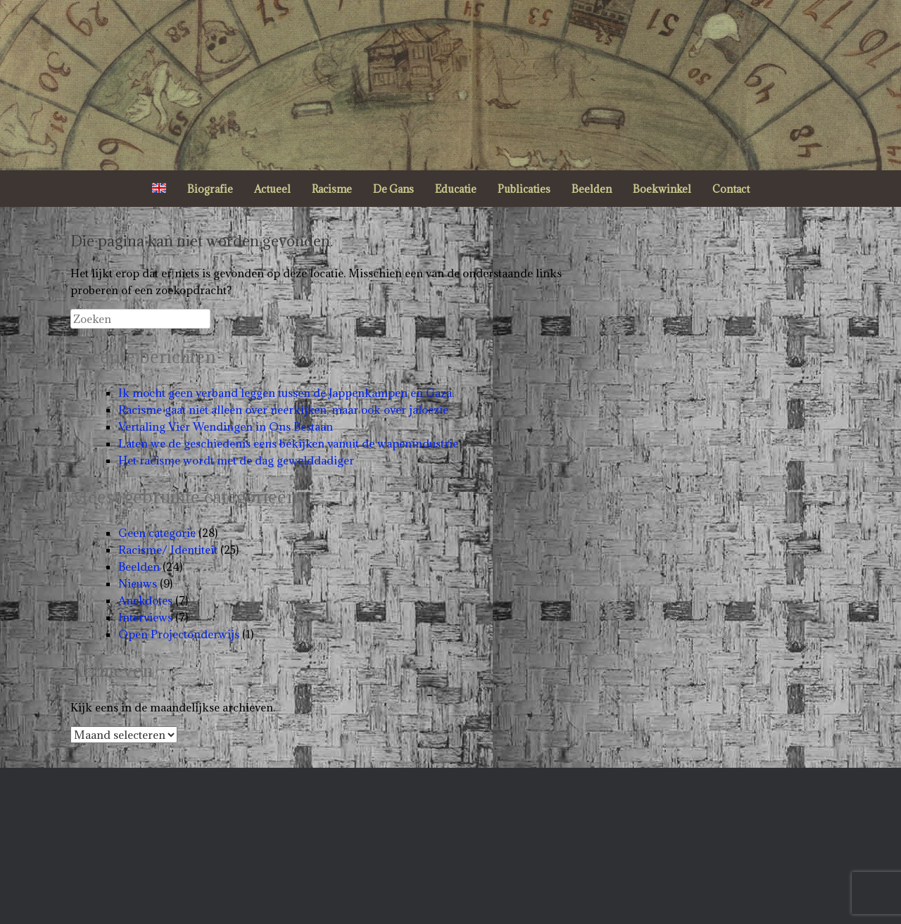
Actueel (272, 189)
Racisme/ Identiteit (168, 550)
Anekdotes (145, 600)
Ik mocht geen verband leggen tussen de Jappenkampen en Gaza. (286, 393)
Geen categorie (157, 533)
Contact (731, 189)
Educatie (456, 189)
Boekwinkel (662, 189)
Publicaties (524, 189)
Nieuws (137, 583)
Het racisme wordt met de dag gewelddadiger (236, 460)
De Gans (393, 189)
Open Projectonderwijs (178, 634)
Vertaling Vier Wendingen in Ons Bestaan (225, 426)
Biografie (210, 189)
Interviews (145, 617)
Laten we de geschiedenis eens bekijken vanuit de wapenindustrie (288, 443)
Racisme (332, 189)
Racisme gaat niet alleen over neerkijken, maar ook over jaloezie (283, 410)
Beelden (592, 189)
